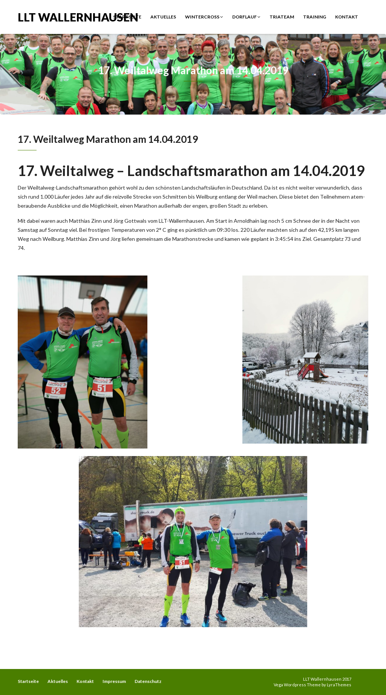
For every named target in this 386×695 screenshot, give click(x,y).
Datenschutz (148, 681)
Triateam (282, 17)
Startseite (127, 17)
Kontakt (346, 17)
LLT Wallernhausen (78, 16)
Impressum (114, 681)
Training (314, 17)
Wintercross (204, 17)
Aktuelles (163, 17)
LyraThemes (339, 684)
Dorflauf (246, 17)
